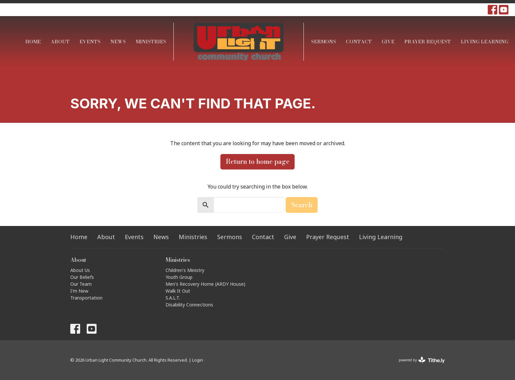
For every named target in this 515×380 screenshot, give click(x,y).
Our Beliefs (82, 277)
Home (33, 41)
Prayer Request (427, 41)
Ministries (151, 41)
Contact (359, 41)
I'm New (79, 291)
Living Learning (484, 41)
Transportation (86, 298)
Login (197, 360)
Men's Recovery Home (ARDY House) (205, 284)
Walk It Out (178, 291)
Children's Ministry (185, 270)
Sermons (323, 41)
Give (388, 41)
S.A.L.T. (173, 298)
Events (90, 41)
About (60, 41)
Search (301, 205)
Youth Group (179, 277)
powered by (422, 360)
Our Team (81, 284)
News (118, 41)
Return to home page (257, 161)
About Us (80, 270)
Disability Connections (189, 305)
